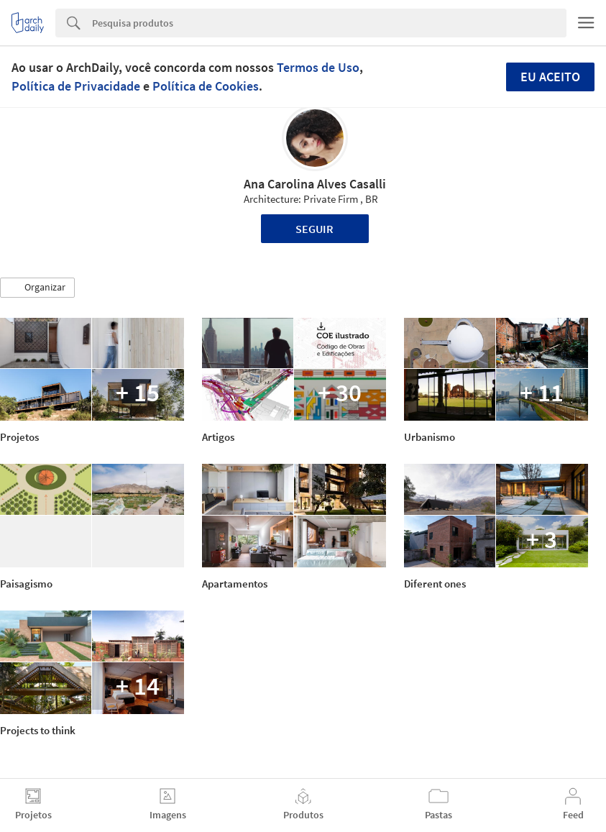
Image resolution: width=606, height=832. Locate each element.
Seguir (314, 228)
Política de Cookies (205, 86)
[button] (37, 288)
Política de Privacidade (76, 86)
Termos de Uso (318, 67)
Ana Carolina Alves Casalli (315, 183)
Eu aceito (550, 76)
